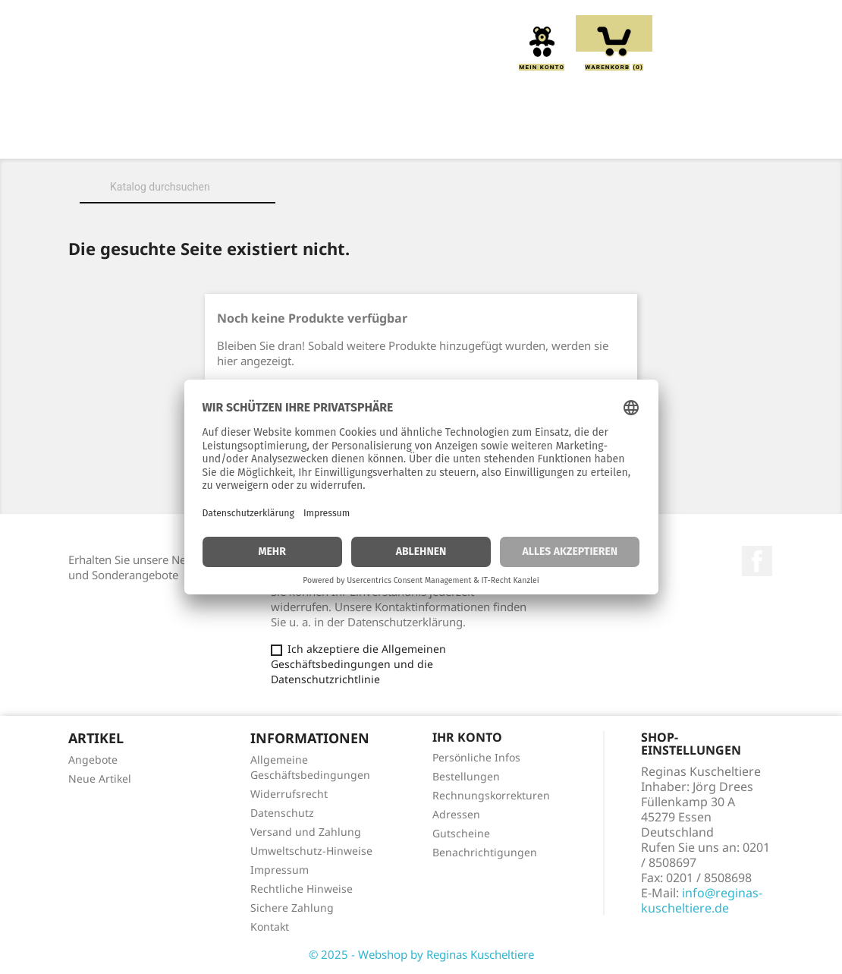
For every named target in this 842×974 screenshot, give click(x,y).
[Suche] (177, 187)
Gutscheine (461, 833)
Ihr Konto (467, 737)
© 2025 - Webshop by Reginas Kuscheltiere (421, 954)
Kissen (387, 137)
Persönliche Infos (476, 757)
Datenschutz (282, 812)
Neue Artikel (99, 778)
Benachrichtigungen (484, 852)
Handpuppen (574, 137)
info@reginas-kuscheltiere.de (701, 900)
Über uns (194, 137)
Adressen (456, 814)
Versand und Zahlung (305, 831)
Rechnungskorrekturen (491, 795)
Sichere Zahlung (292, 907)
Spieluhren (421, 154)
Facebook (757, 561)
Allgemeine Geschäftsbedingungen (310, 767)
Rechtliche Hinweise (301, 888)
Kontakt (269, 926)
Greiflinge (472, 137)
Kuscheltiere (294, 137)
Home (118, 137)
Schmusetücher (692, 137)
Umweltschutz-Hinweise (311, 850)
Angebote (93, 759)
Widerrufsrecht (289, 793)
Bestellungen (466, 776)
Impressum (279, 869)
